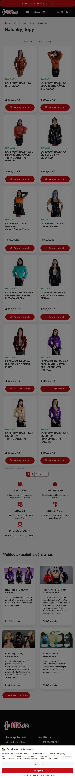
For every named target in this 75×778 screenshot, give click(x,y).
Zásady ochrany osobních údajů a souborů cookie (37, 775)
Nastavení (37, 764)
